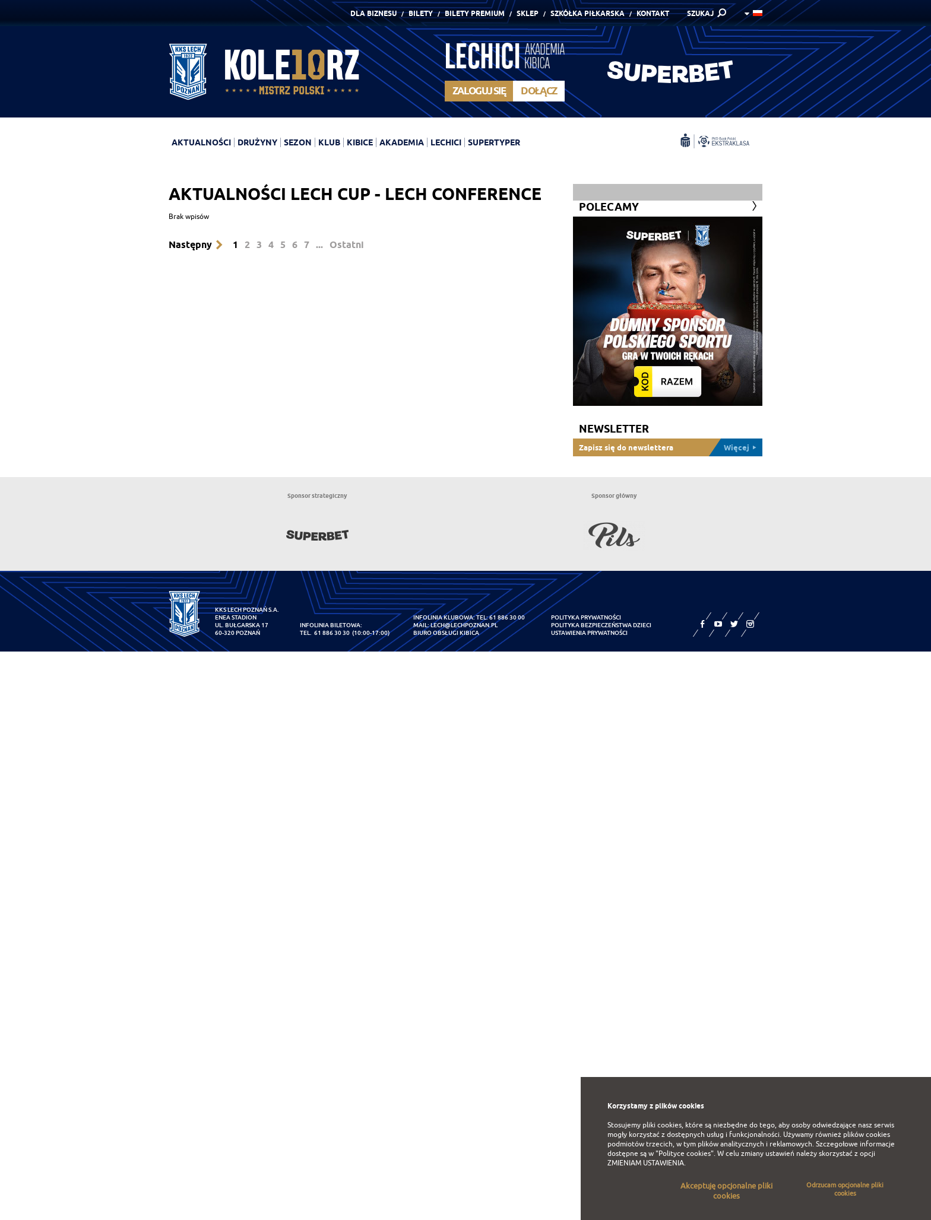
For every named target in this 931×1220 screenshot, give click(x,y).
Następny (190, 244)
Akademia (401, 142)
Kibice (360, 142)
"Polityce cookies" (685, 1153)
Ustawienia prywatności (589, 633)
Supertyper (494, 142)
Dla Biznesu (373, 13)
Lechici (445, 142)
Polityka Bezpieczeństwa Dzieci (601, 625)
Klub (329, 142)
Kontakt (652, 13)
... (319, 244)
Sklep (528, 13)
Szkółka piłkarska (587, 13)
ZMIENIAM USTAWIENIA (645, 1163)
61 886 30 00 (507, 617)
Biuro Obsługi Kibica (446, 633)
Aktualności (201, 142)
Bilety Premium (475, 13)
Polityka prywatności (586, 617)
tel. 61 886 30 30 (325, 633)
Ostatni (347, 244)
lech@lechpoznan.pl (464, 625)
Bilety (420, 13)
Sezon (298, 142)
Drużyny (257, 142)
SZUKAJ (700, 13)
